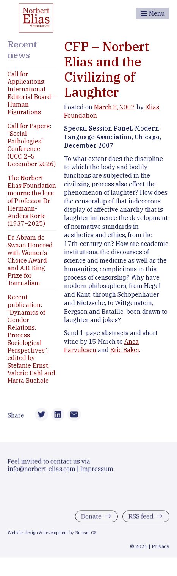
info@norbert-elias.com (41, 470)
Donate (91, 517)
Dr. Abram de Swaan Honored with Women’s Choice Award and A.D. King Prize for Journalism (30, 260)
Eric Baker (124, 350)
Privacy (160, 547)
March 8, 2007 (114, 107)
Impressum (96, 470)
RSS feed (141, 517)
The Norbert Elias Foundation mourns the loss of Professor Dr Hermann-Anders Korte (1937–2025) (32, 200)
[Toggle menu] (152, 13)
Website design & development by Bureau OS (52, 534)
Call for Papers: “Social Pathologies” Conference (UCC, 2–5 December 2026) (32, 145)
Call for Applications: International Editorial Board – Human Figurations (32, 93)
